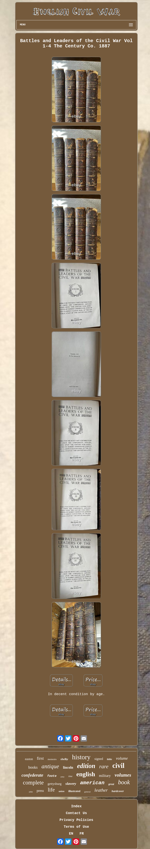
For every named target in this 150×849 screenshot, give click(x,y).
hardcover (118, 791)
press (40, 791)
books (33, 767)
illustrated (74, 791)
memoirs (52, 759)
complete (33, 782)
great (111, 784)
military (105, 776)
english (85, 774)
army (63, 777)
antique (50, 766)
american (92, 783)
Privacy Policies (76, 820)
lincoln (68, 767)
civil (118, 765)
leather (101, 790)
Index (76, 806)
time (70, 776)
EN (71, 834)
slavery (70, 784)
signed (98, 759)
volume (122, 758)
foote (51, 776)
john (31, 791)
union (61, 791)
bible (109, 759)
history (81, 757)
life (51, 790)
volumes (123, 775)
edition (86, 765)
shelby (64, 759)
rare (103, 766)
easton (29, 759)
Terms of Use (76, 827)
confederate (32, 775)
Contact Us (76, 813)
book (124, 782)
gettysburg (55, 784)
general (87, 791)
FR (81, 834)
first (40, 758)
